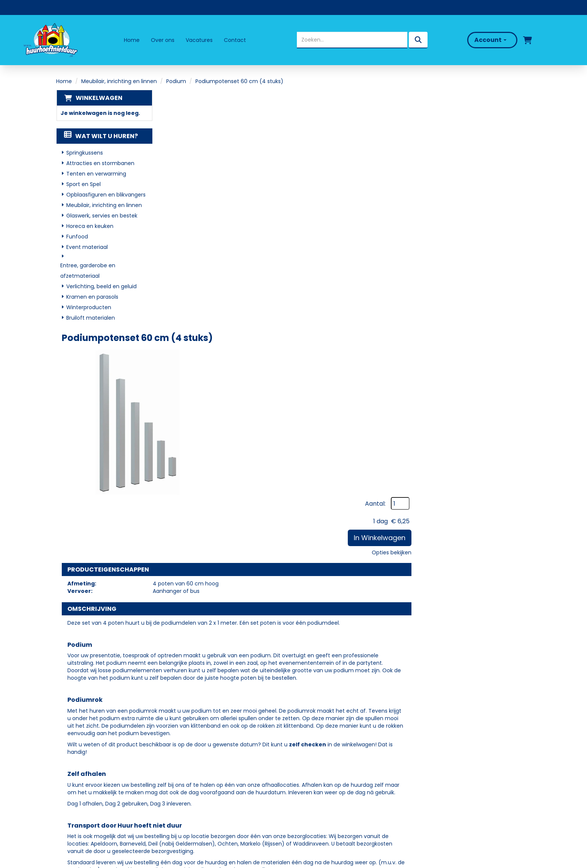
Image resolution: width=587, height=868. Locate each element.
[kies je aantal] (516, 647)
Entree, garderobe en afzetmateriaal (87, 271)
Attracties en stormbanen (100, 163)
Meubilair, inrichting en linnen (119, 81)
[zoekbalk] (351, 40)
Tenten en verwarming (96, 174)
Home (132, 40)
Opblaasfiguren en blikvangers (106, 195)
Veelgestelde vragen (330, 757)
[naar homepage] (50, 40)
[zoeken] (417, 40)
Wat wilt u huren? (101, 136)
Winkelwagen (98, 98)
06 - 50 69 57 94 (87, 772)
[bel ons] (555, 40)
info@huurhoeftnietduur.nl (99, 782)
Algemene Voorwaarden (335, 790)
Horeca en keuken (89, 226)
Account (490, 40)
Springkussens (84, 153)
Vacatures (199, 40)
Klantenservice (321, 768)
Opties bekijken (505, 162)
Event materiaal (87, 247)
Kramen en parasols (92, 297)
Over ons (162, 40)
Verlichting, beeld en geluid (101, 286)
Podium (176, 81)
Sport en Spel (83, 184)
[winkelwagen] (526, 40)
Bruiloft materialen (90, 318)
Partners (193, 757)
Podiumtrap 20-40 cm (309, 634)
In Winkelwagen (493, 147)
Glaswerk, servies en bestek (101, 216)
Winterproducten (88, 307)
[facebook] (70, 803)
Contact (235, 40)
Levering (311, 747)
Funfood (77, 237)
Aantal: (489, 113)
